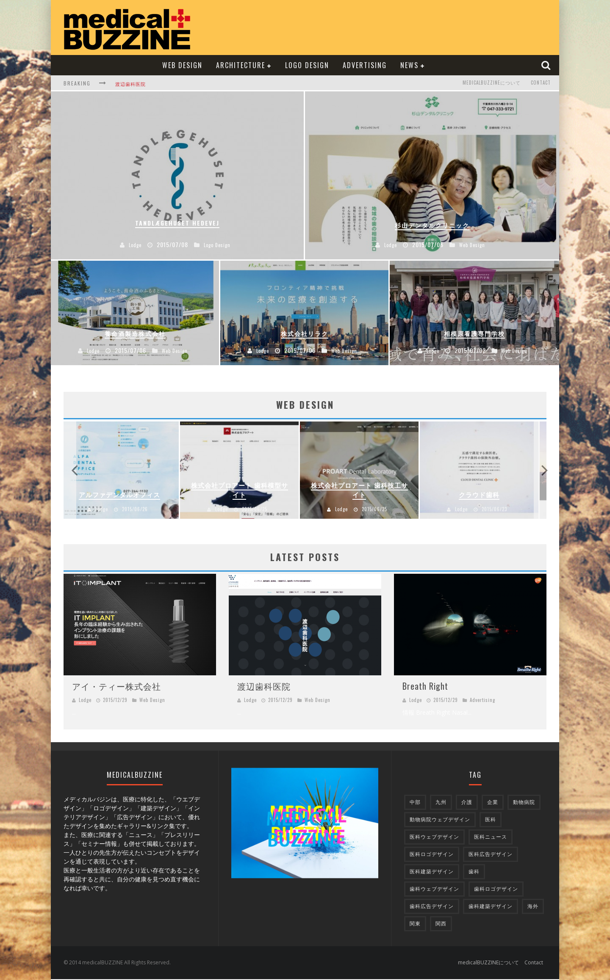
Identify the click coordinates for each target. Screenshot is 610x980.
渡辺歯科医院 (130, 83)
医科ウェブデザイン (434, 837)
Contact (541, 83)
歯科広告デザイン (432, 907)
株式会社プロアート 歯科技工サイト (364, 490)
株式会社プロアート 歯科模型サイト (244, 490)
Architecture (240, 65)
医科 (490, 820)
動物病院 (524, 803)
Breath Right (425, 686)
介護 (466, 803)
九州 (440, 803)
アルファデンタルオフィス (123, 495)
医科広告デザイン (491, 855)
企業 (492, 803)
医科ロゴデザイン (432, 855)
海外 (532, 907)
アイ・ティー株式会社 (116, 686)
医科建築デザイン (432, 872)
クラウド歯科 (485, 495)
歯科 (474, 872)
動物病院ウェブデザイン (440, 820)
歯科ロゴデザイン (496, 889)
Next (535, 470)
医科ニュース (490, 837)
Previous (74, 470)
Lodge (105, 510)
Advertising (365, 65)
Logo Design (307, 65)
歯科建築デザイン (491, 907)
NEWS (409, 65)
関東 (415, 924)
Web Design (182, 65)
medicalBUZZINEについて (492, 83)
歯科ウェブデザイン (434, 889)
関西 (440, 924)
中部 (415, 803)
